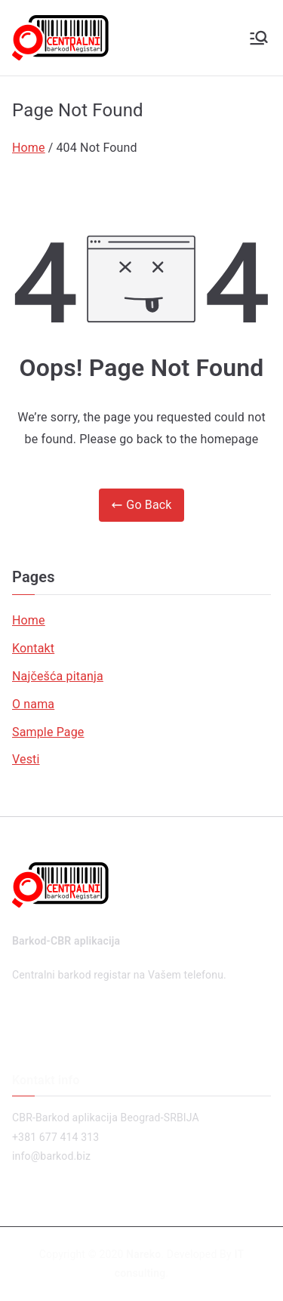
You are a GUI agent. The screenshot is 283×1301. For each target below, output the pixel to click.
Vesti (26, 759)
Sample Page (48, 732)
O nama (33, 704)
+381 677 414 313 (55, 1137)
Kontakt (33, 648)
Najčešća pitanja (57, 676)
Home (28, 620)
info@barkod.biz (51, 1156)
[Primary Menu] (259, 37)
